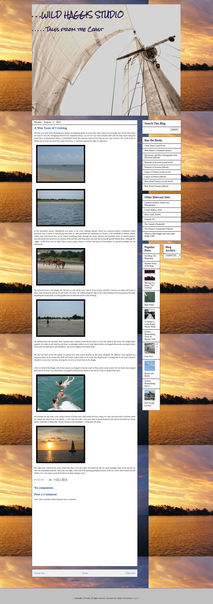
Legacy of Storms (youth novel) (157, 172)
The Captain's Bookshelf (155, 224)
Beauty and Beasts (149, 374)
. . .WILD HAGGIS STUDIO (78, 15)
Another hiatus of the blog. (151, 264)
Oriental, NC (150, 219)
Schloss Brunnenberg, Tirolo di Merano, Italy (150, 335)
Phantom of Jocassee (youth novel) (159, 162)
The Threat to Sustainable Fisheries (159, 229)
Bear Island (149, 305)
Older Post (130, 573)
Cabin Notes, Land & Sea (155, 146)
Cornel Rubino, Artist (153, 210)
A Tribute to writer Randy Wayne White (150, 324)
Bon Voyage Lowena (149, 404)
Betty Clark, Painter (153, 214)
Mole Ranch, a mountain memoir (158, 150)
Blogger (135, 598)
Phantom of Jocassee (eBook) (157, 167)
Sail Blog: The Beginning (150, 257)
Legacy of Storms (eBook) (155, 177)
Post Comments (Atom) (90, 580)
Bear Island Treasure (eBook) (156, 186)
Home (85, 573)
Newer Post (39, 573)
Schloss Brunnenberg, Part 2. (150, 383)
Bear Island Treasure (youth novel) (159, 181)
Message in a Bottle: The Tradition (150, 285)
